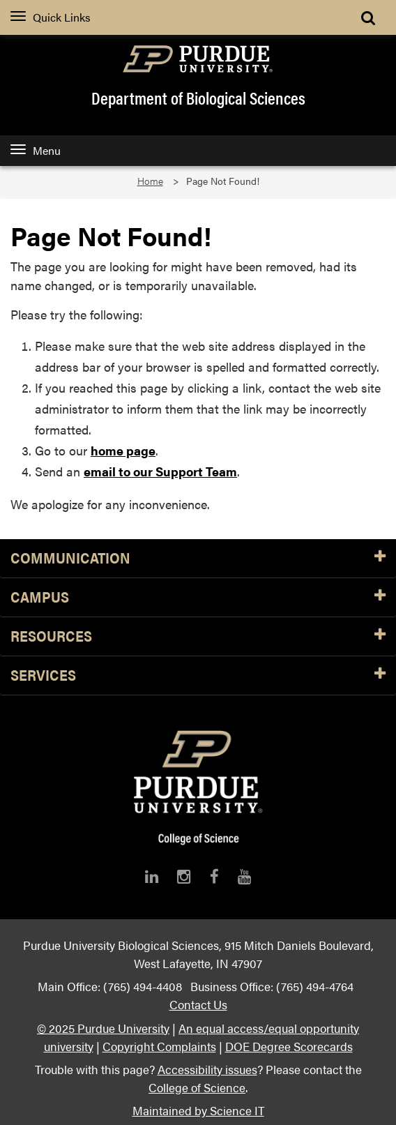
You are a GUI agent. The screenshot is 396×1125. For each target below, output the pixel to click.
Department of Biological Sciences (198, 97)
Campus (198, 597)
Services (198, 675)
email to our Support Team (160, 471)
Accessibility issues (207, 1069)
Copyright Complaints (159, 1046)
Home (150, 181)
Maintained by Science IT (198, 1110)
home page (123, 450)
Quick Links (50, 17)
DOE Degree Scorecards (289, 1046)
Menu (35, 150)
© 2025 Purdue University (103, 1027)
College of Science (196, 1087)
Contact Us (198, 1004)
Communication (198, 558)
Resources (198, 636)
